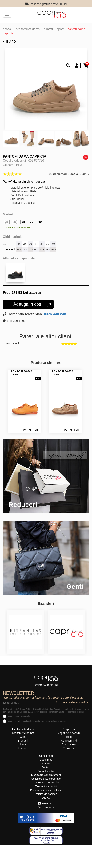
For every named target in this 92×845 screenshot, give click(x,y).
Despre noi (68, 729)
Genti (23, 736)
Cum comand (69, 740)
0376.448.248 (54, 314)
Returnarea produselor (46, 782)
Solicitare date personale (46, 778)
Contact (45, 767)
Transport (69, 748)
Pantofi (48, 29)
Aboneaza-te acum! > (71, 702)
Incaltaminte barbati (23, 733)
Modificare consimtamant (46, 774)
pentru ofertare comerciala (19, 716)
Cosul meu (46, 759)
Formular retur (46, 771)
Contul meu (46, 755)
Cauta (46, 763)
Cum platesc (69, 744)
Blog (69, 736)
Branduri (23, 740)
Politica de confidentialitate (46, 790)
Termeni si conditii (46, 786)
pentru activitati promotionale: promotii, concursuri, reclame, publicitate (37, 721)
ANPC (46, 797)
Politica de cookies (46, 793)
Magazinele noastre (69, 733)
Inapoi (10, 41)
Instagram (46, 807)
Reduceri (23, 748)
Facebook (46, 803)
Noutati (23, 744)
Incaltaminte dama (27, 29)
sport (60, 29)
